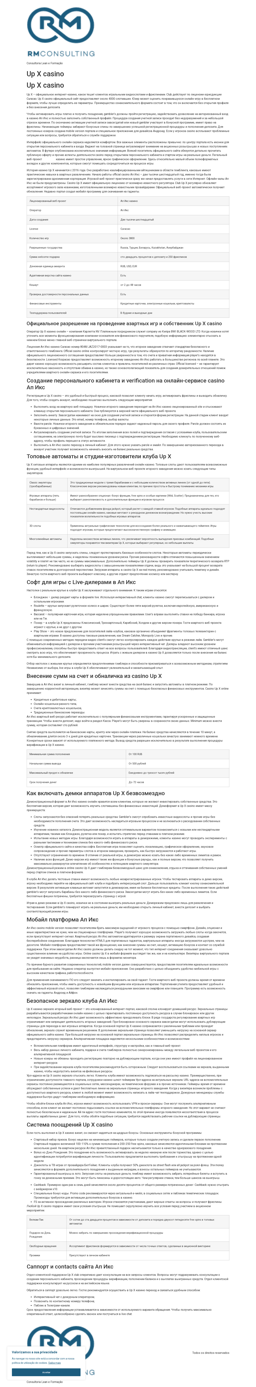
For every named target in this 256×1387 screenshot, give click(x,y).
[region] (46, 1363)
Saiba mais (54, 1363)
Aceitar (46, 1372)
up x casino (49, 159)
